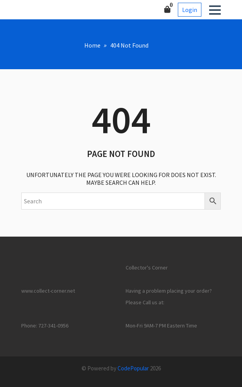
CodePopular (133, 368)
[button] (215, 10)
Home (92, 45)
